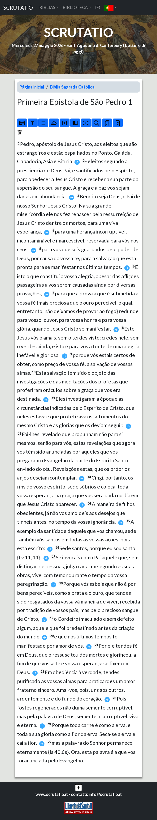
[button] (110, 7)
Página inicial (31, 86)
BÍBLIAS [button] (47, 7)
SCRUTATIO (18, 7)
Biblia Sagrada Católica (72, 86)
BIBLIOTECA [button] (75, 7)
